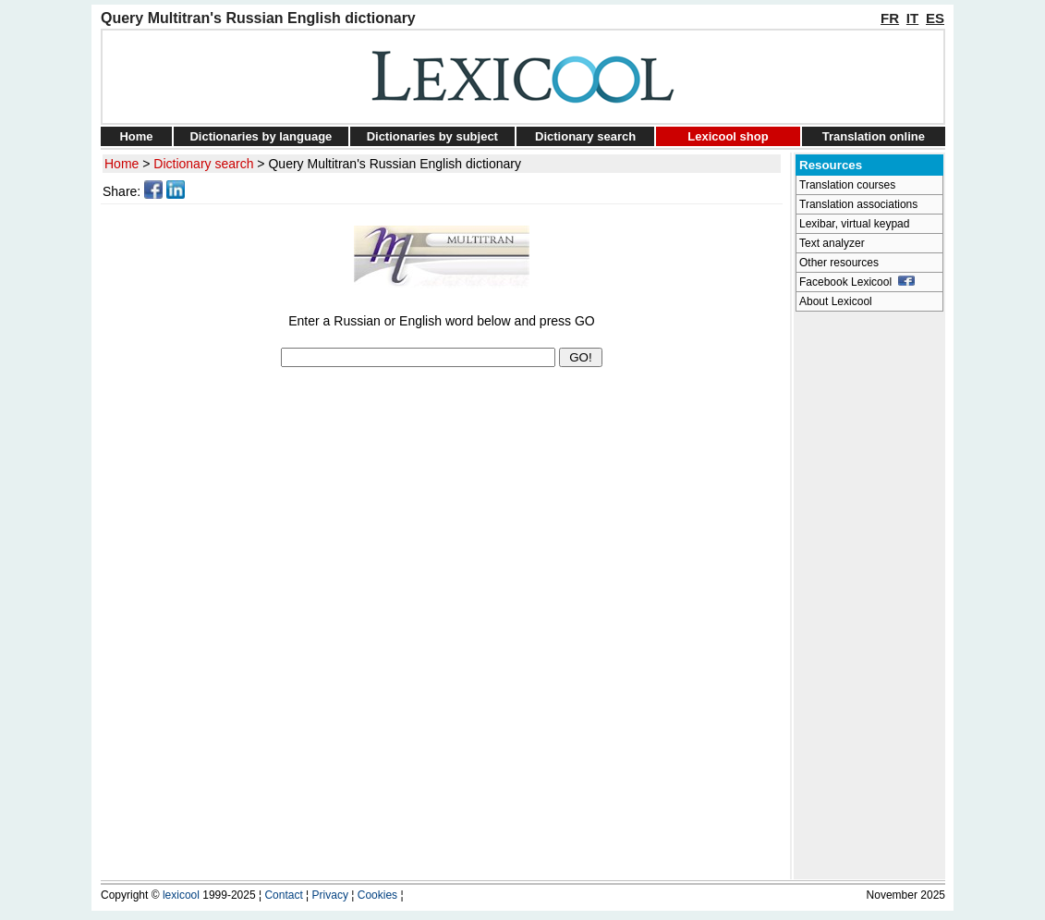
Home (135, 136)
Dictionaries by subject (432, 136)
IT (912, 18)
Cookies (377, 895)
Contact (283, 895)
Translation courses (847, 184)
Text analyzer (832, 243)
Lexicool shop (727, 136)
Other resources (839, 262)
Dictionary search (585, 136)
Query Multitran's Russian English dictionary (394, 163)
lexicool (181, 895)
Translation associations (858, 204)
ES (935, 18)
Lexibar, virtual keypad (854, 223)
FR (890, 18)
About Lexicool (835, 301)
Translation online (873, 136)
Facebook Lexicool (857, 282)
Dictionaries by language (260, 136)
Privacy (330, 895)
